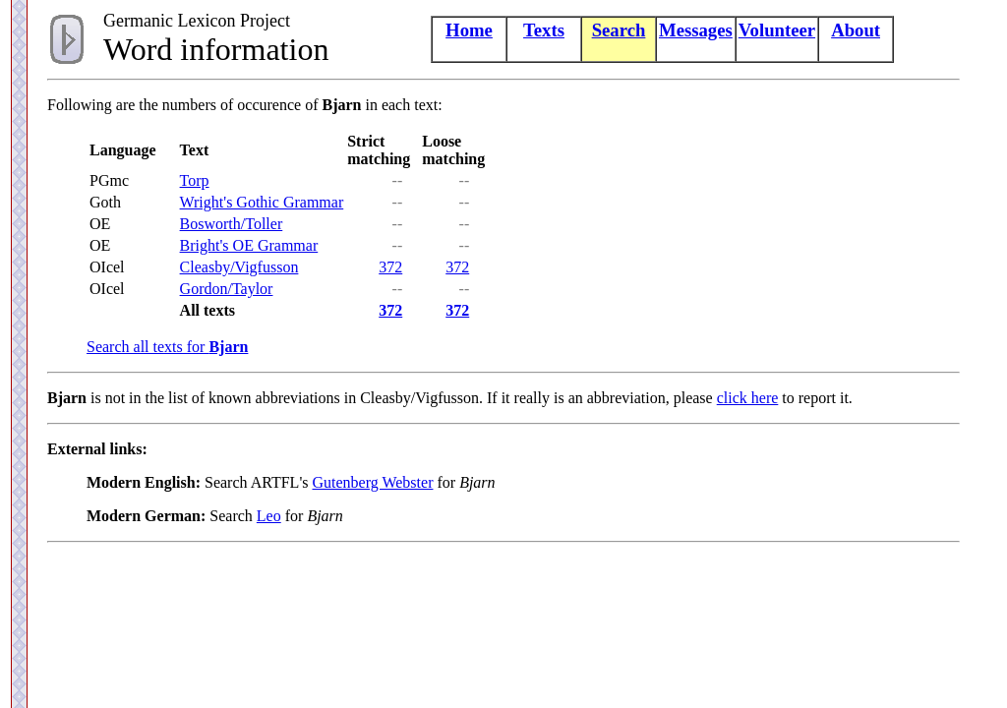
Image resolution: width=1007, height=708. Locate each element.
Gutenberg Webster (372, 482)
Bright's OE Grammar (249, 245)
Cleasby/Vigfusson (239, 267)
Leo (269, 515)
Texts (543, 30)
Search (619, 30)
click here (748, 397)
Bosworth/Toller (231, 223)
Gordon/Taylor (226, 288)
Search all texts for (167, 346)
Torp (194, 180)
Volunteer (777, 30)
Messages (696, 30)
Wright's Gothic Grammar (262, 202)
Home (469, 30)
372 (390, 267)
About (855, 30)
